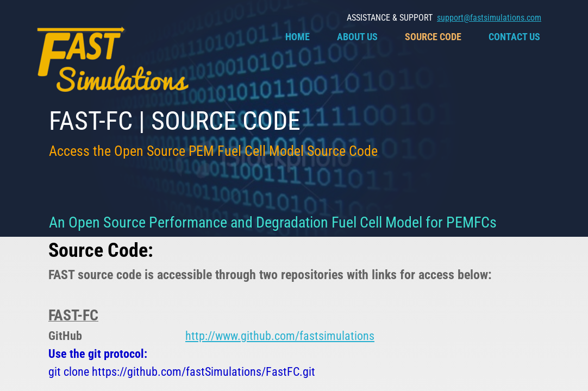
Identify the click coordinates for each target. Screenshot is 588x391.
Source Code (433, 36)
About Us (357, 36)
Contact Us (514, 36)
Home (297, 36)
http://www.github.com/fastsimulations (279, 336)
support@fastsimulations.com (489, 17)
